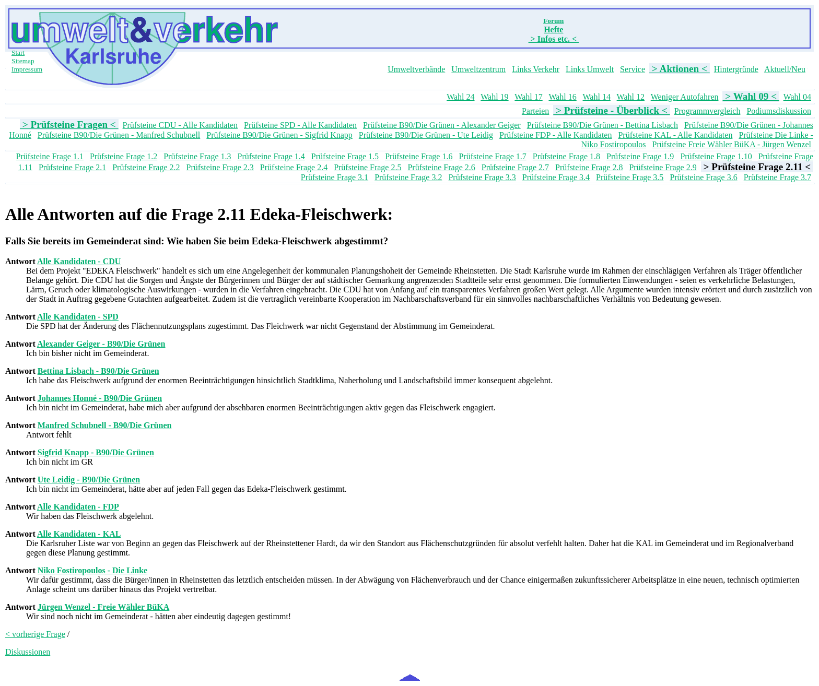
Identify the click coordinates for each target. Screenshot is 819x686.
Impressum (26, 69)
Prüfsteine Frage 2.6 (441, 167)
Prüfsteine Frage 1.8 (566, 156)
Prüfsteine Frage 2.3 (220, 167)
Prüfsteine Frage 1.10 (716, 156)
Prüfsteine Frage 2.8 (589, 167)
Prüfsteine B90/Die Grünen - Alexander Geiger (442, 125)
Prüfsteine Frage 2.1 (72, 167)
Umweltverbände (416, 69)
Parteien (535, 111)
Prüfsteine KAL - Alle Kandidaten (675, 135)
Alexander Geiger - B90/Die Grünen (101, 343)
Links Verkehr (535, 69)
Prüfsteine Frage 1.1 (50, 156)
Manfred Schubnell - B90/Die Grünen (105, 425)
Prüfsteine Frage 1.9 (640, 156)
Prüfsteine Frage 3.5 (629, 177)
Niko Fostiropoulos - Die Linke (92, 570)
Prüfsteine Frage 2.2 (146, 167)
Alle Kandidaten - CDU (79, 261)
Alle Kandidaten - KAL (79, 533)
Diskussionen (27, 651)
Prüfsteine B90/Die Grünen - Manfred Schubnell (119, 135)
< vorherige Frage (35, 634)
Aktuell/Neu (784, 69)
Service (632, 69)
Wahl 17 (528, 96)
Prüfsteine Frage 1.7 (492, 156)
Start (18, 52)
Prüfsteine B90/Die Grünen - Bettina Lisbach (602, 125)
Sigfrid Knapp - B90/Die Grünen (96, 452)
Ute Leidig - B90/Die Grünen (89, 479)
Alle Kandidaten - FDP (78, 506)
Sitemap (22, 61)
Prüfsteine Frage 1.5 (345, 156)
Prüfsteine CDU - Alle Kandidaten (180, 125)
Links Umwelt (590, 69)
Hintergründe (736, 69)
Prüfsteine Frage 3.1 (334, 177)
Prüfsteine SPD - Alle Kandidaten (300, 125)
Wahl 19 (494, 96)
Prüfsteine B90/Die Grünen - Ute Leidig (426, 135)
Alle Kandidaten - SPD (78, 316)
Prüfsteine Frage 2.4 (293, 167)
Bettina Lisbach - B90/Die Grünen (98, 370)
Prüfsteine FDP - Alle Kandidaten (555, 135)
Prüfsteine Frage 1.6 (418, 156)
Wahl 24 (460, 96)
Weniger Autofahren (685, 96)
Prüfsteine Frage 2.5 (367, 167)
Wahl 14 (597, 96)
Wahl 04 (797, 96)
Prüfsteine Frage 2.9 (662, 167)
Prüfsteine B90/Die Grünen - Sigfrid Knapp (279, 135)
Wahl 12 (631, 96)
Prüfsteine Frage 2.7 (515, 167)
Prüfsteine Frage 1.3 (197, 156)
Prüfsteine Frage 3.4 (556, 177)
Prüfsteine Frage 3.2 (408, 177)
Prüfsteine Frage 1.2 (123, 156)
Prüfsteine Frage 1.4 (271, 156)
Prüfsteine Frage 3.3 (482, 177)
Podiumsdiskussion (778, 111)
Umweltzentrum (478, 69)
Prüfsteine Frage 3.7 (777, 177)
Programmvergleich (707, 111)
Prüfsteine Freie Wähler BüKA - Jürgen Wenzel (731, 144)
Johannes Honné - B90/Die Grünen (100, 398)
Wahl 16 (562, 96)
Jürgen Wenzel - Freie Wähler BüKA (104, 606)
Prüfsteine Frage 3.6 (703, 177)
